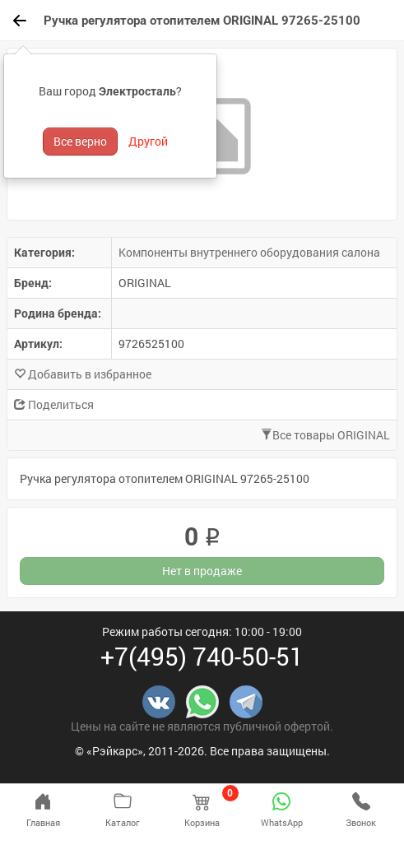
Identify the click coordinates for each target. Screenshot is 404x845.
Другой (148, 141)
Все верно (80, 141)
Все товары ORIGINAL (325, 435)
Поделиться (54, 404)
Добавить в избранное (82, 374)
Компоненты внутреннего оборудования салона (249, 252)
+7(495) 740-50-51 (202, 656)
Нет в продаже (202, 570)
